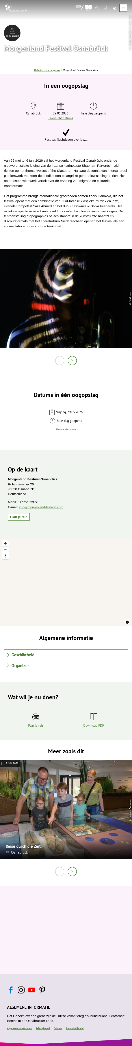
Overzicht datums (60, 118)
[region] (66, 582)
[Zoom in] (5, 543)
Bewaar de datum (66, 429)
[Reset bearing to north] (5, 556)
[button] (19, 517)
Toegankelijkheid (75, 1028)
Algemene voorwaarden (19, 1028)
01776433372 (28, 502)
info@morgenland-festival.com (41, 507)
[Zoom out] (5, 549)
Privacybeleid (43, 1028)
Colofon (58, 1028)
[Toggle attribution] (127, 622)
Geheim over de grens (47, 70)
